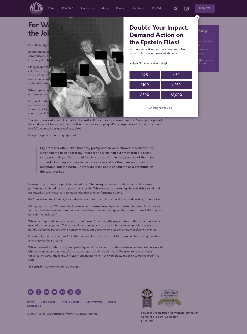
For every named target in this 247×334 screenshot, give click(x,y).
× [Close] (197, 17)
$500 (144, 94)
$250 (176, 85)
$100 (144, 85)
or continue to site (160, 108)
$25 (145, 75)
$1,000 (176, 94)
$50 (176, 75)
